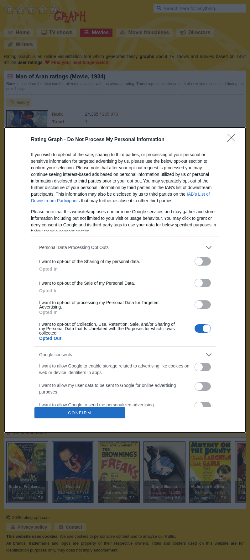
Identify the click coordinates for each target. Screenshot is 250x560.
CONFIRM (79, 412)
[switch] (203, 261)
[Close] (233, 140)
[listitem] (125, 247)
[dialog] (125, 280)
